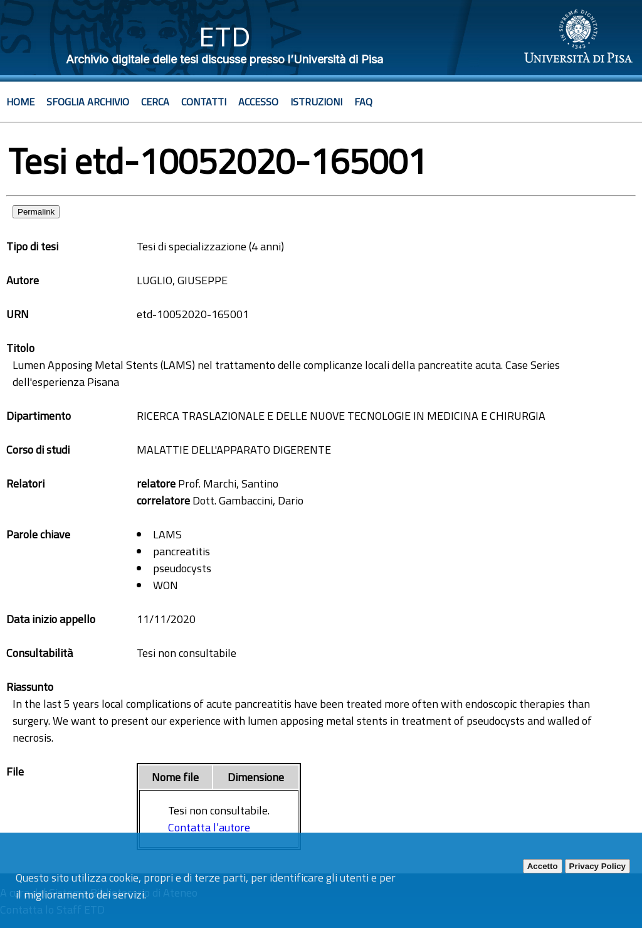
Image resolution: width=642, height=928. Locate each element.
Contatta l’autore (209, 827)
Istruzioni (316, 101)
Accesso (258, 101)
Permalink (36, 211)
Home (20, 101)
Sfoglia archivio (87, 101)
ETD (225, 37)
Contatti (203, 101)
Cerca (155, 101)
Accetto (542, 866)
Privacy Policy (597, 866)
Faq (363, 101)
